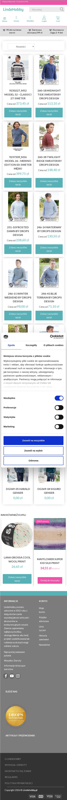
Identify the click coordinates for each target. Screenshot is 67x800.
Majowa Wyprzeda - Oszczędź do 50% (15, 1)
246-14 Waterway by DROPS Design (49, 229)
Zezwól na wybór (33, 450)
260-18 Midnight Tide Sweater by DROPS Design (49, 94)
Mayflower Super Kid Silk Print (50, 561)
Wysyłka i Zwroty (12, 660)
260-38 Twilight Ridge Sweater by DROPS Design (49, 160)
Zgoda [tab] (11, 345)
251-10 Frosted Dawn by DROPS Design (18, 231)
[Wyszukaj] (62, 9)
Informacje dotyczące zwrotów (14, 667)
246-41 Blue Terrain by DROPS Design (49, 297)
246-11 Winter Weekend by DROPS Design (17, 297)
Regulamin (11, 777)
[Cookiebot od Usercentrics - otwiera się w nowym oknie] (50, 337)
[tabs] (58, 19)
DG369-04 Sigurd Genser (49, 490)
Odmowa (33, 460)
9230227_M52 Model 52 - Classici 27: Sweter (18, 94)
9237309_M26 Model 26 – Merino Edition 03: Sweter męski (18, 162)
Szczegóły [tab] (31, 345)
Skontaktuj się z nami (18, 771)
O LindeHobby (13, 759)
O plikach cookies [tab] (53, 345)
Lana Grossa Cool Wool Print (17, 559)
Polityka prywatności (19, 783)
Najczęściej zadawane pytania (14, 654)
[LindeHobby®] (13, 9)
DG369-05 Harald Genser (18, 490)
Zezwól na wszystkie (33, 440)
